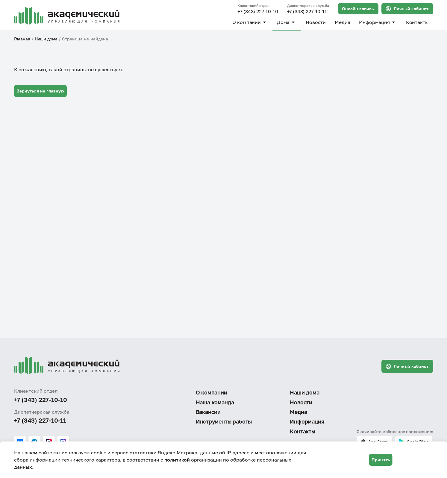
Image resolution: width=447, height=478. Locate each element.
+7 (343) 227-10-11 (307, 11)
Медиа (342, 22)
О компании (250, 22)
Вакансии (208, 412)
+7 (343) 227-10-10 (257, 11)
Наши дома (46, 38)
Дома (287, 22)
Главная (22, 38)
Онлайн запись (358, 8)
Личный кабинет (407, 9)
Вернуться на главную (40, 90)
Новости (316, 22)
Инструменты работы (224, 421)
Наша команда (215, 402)
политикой (177, 460)
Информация (378, 22)
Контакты (417, 22)
